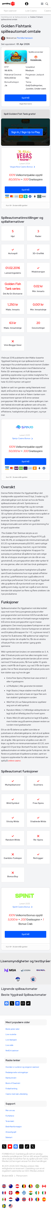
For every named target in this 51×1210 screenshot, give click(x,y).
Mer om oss (10, 1110)
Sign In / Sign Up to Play (25, 132)
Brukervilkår (8, 1175)
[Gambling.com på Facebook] (15, 1146)
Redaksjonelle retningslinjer (17, 1072)
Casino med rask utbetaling (16, 1094)
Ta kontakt (10, 1121)
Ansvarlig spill (11, 1132)
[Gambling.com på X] (4, 1146)
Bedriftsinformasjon (14, 1126)
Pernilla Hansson (25, 38)
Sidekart (9, 1137)
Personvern (21, 1175)
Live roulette (11, 1034)
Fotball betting (11, 1088)
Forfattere (10, 1116)
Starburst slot (11, 1078)
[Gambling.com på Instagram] (21, 1146)
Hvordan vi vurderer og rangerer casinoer (22, 1067)
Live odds (9, 1045)
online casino (14, 760)
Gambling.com (6, 17)
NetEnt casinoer (12, 1050)
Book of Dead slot (13, 1083)
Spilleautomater (21, 17)
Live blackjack (11, 1040)
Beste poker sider (13, 1029)
